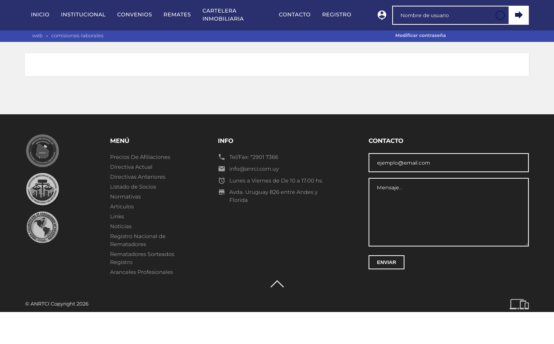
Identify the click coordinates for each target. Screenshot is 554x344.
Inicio (40, 14)
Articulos (122, 206)
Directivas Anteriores (138, 176)
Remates (177, 14)
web (37, 36)
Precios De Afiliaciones (140, 157)
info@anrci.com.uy (254, 168)
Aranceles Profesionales (141, 272)
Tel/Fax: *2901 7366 (253, 157)
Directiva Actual (131, 166)
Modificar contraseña (420, 35)
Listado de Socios (133, 186)
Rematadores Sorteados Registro (142, 258)
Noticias (121, 226)
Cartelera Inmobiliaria (223, 14)
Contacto (295, 14)
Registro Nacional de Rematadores (138, 240)
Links (117, 216)
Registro (336, 14)
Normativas (125, 196)
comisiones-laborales (77, 36)
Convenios (134, 14)
